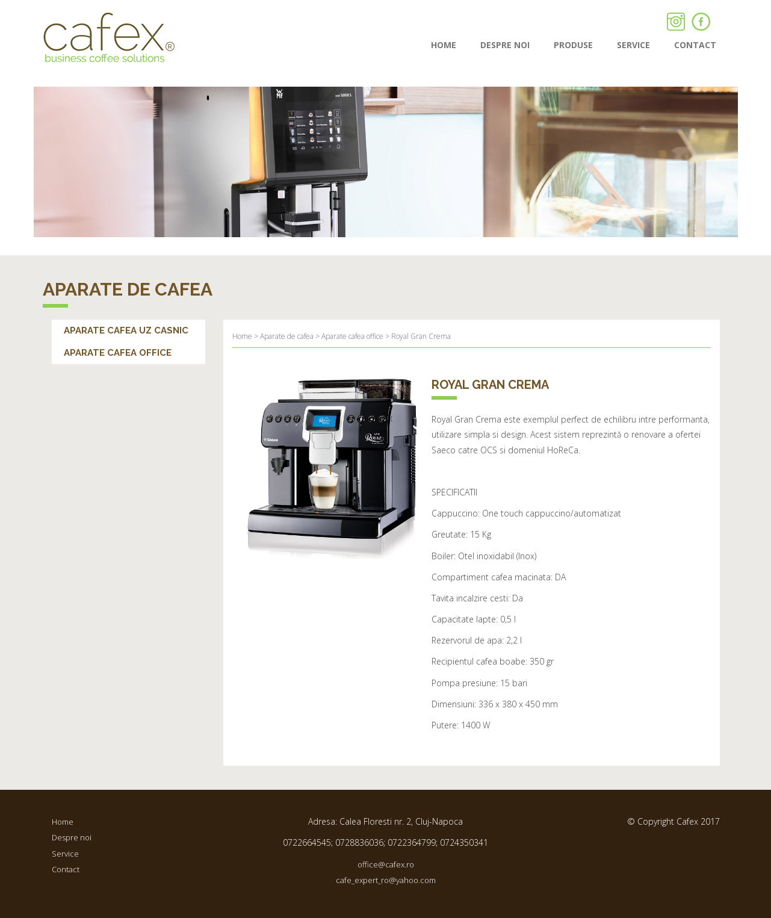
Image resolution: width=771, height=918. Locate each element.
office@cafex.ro (386, 864)
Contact (65, 869)
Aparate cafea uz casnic (126, 330)
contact (695, 45)
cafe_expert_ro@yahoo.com (386, 880)
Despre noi (505, 45)
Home (443, 45)
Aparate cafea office (118, 352)
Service (633, 45)
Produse (573, 45)
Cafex (109, 37)
